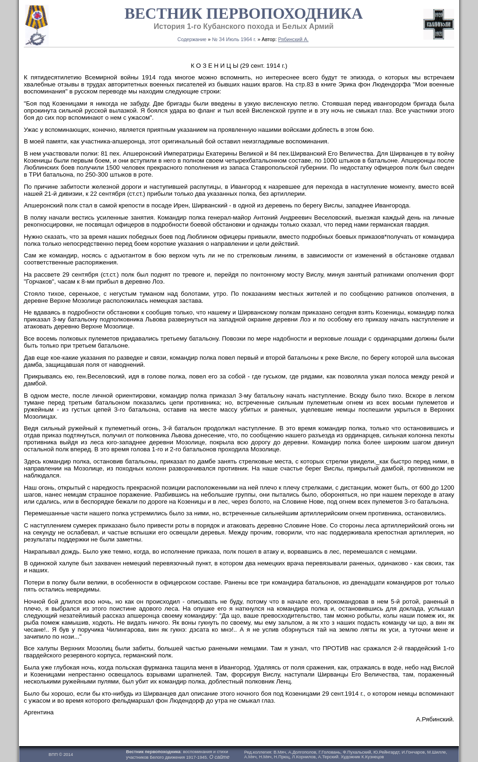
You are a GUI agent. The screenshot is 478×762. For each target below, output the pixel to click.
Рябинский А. (293, 39)
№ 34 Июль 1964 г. (234, 39)
